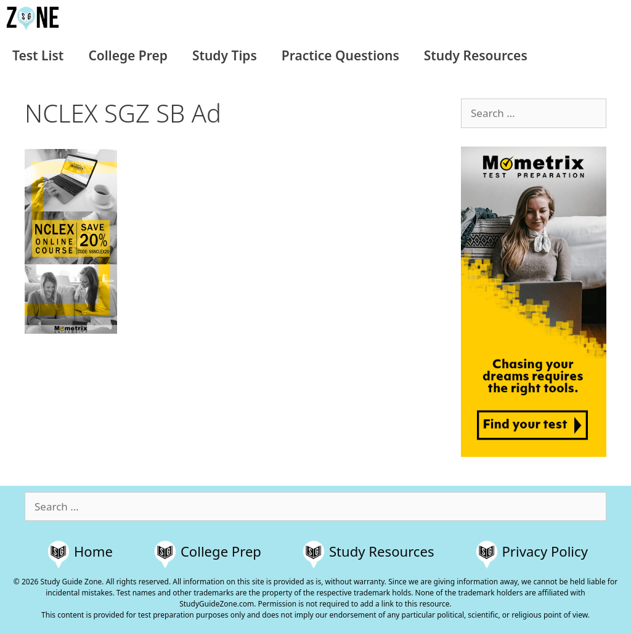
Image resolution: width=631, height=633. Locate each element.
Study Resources (475, 55)
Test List (37, 55)
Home (93, 551)
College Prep (127, 55)
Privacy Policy (545, 551)
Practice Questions (340, 55)
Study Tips (224, 55)
